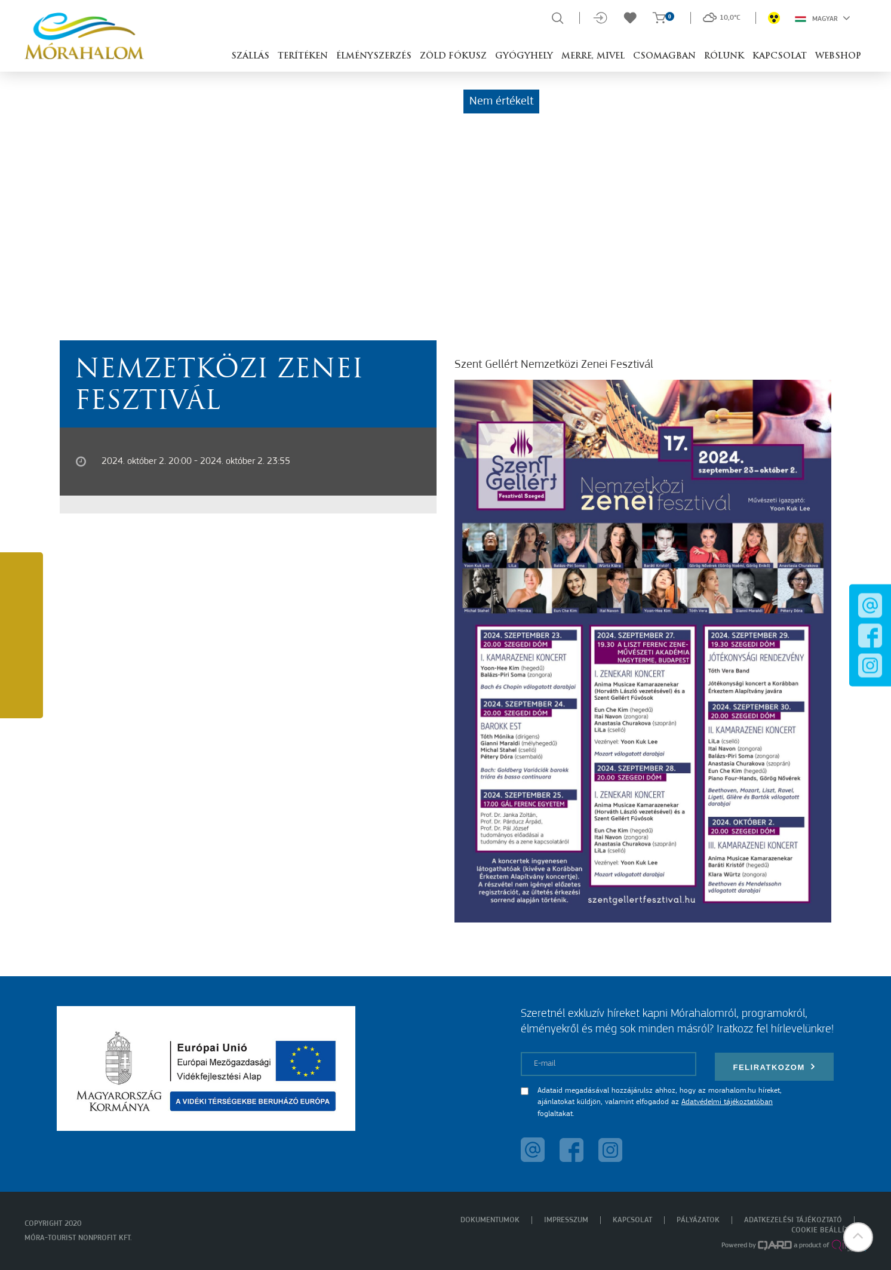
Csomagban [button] (664, 56)
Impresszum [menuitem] (566, 1220)
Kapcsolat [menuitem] (632, 1220)
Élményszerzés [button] (373, 56)
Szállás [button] (250, 56)
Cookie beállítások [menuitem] (829, 1230)
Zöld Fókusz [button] (453, 56)
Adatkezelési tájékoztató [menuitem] (793, 1220)
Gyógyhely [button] (524, 56)
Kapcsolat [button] (779, 56)
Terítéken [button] (303, 56)
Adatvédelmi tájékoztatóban (727, 1102)
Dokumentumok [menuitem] (490, 1220)
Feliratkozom (774, 1067)
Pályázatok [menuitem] (698, 1220)
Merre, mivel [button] (593, 56)
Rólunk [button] (724, 56)
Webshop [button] (838, 56)
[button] (858, 1237)
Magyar (822, 18)
